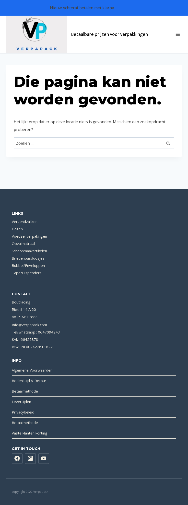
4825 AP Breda (24, 316)
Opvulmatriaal (23, 243)
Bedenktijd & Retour (29, 380)
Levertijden (21, 401)
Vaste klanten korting (29, 433)
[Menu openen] (177, 34)
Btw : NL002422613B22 (32, 346)
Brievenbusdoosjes (28, 258)
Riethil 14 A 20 (24, 309)
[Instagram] (30, 458)
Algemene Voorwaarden (32, 370)
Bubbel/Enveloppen (28, 265)
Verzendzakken (24, 221)
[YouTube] (43, 458)
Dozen (17, 228)
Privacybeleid (23, 412)
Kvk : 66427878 (25, 339)
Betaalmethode (25, 391)
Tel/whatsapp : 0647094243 (36, 332)
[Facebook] (17, 458)
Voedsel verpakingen (29, 236)
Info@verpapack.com (29, 324)
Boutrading (21, 302)
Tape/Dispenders (27, 272)
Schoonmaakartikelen (29, 250)
